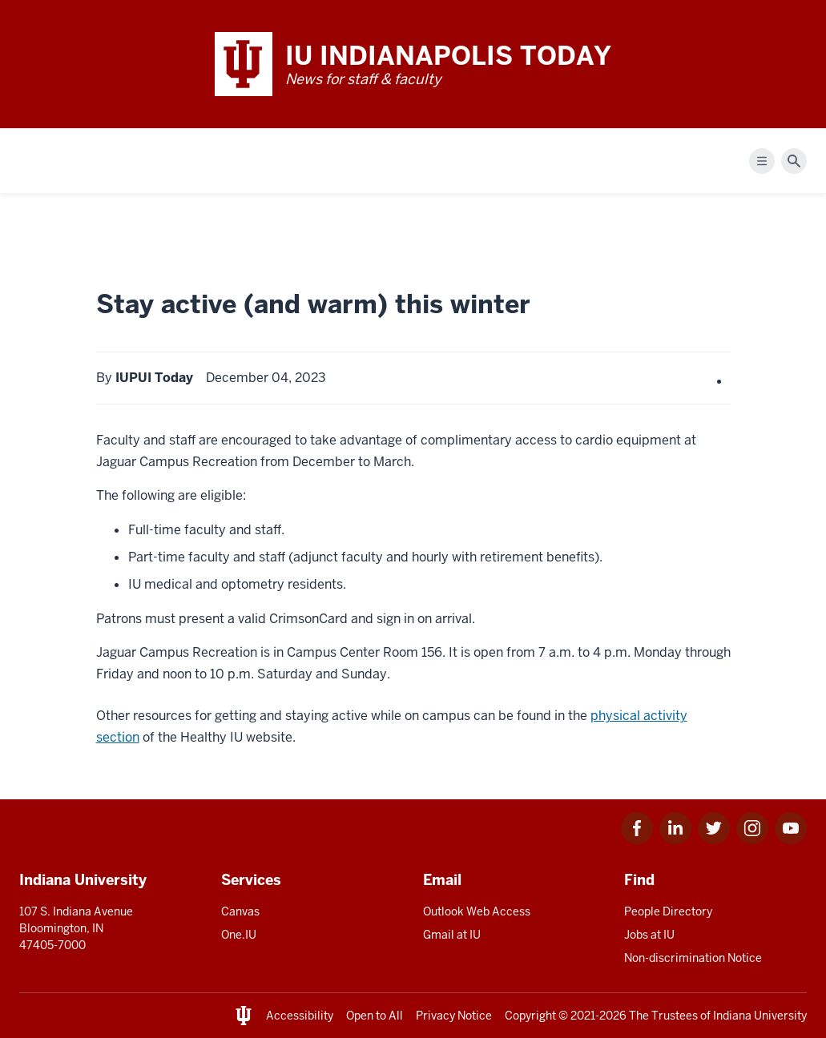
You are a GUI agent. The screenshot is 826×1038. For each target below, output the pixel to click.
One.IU (238, 934)
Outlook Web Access (476, 911)
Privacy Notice (454, 1015)
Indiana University (760, 1015)
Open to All (374, 1015)
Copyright (530, 1015)
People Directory (668, 911)
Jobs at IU (649, 934)
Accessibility (299, 1015)
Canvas (240, 911)
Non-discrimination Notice (693, 958)
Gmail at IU (452, 934)
